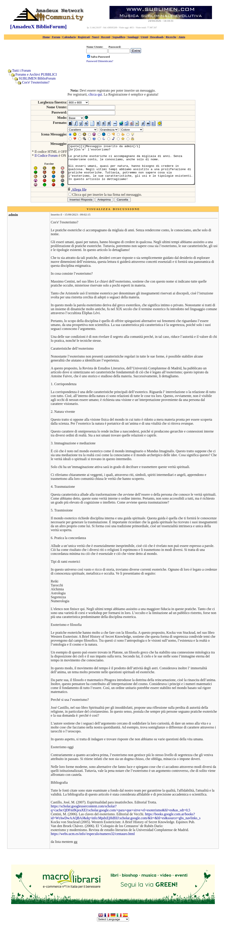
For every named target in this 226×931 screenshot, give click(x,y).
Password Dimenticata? (99, 61)
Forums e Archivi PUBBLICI (36, 74)
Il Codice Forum (38, 155)
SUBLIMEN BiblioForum (37, 78)
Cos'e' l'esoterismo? (35, 82)
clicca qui (95, 94)
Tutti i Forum (21, 70)
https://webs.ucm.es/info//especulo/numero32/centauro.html (93, 837)
